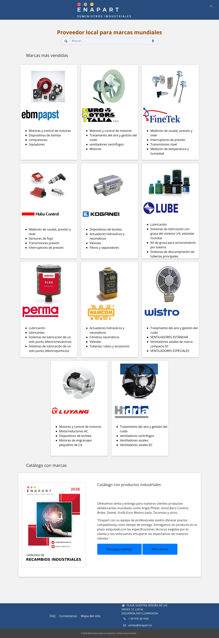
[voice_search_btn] (153, 41)
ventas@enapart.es (137, 625)
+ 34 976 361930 (135, 618)
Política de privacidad (126, 633)
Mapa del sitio (90, 616)
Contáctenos (68, 616)
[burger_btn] (211, 6)
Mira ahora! (160, 549)
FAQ (52, 616)
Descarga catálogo (119, 549)
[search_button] (66, 41)
